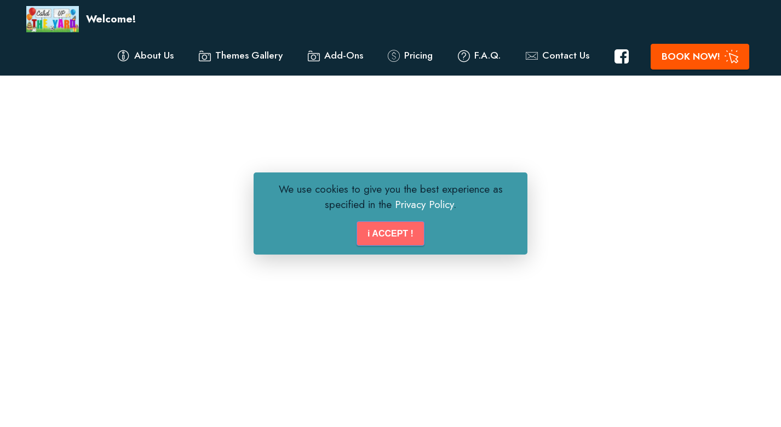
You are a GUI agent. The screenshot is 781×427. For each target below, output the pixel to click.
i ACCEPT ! (390, 233)
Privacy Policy (424, 204)
